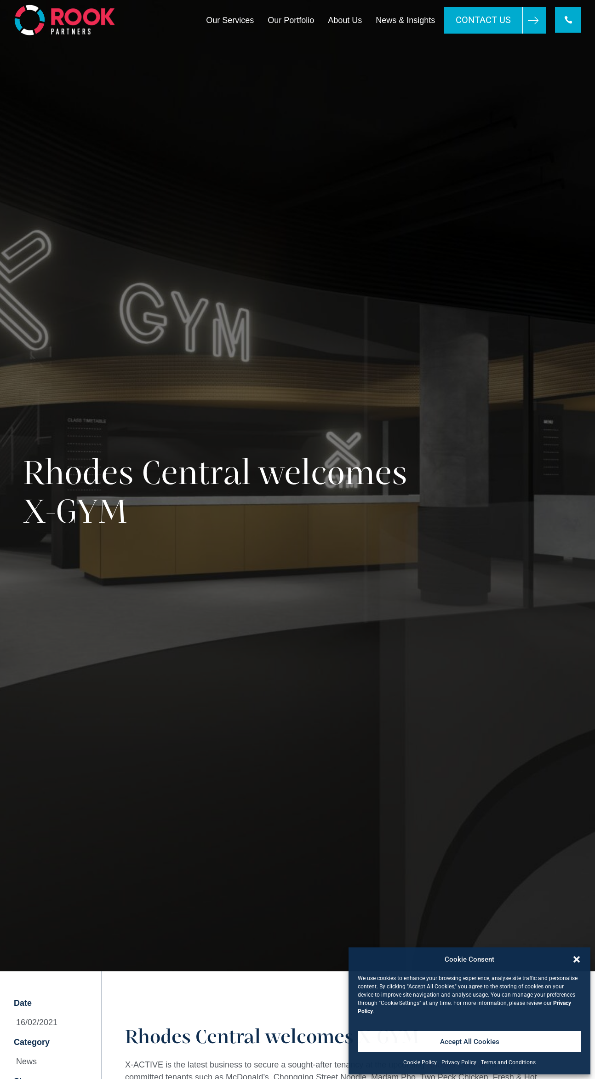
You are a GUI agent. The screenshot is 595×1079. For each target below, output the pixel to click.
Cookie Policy (420, 1062)
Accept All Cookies (469, 1042)
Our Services (229, 20)
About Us (344, 20)
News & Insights (405, 20)
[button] (576, 959)
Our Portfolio (290, 20)
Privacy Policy (458, 1062)
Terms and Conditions (508, 1062)
